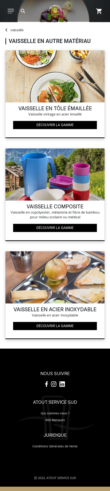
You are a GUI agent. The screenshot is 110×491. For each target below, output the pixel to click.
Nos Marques (55, 420)
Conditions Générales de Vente (55, 446)
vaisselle (17, 30)
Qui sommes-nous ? (55, 413)
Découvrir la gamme (55, 125)
